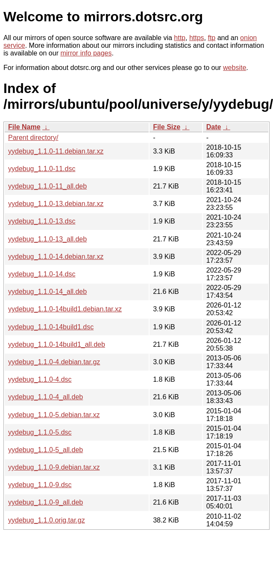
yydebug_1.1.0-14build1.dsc (51, 327)
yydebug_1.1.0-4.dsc (40, 379)
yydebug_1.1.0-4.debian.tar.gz (54, 362)
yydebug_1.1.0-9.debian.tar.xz (54, 467)
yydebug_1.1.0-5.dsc (40, 432)
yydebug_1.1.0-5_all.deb (45, 449)
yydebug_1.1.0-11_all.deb (47, 186)
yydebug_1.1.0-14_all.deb (47, 291)
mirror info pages (86, 53)
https (196, 37)
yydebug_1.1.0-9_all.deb (45, 502)
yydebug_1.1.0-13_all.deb (47, 239)
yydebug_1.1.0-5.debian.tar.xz (54, 414)
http (179, 37)
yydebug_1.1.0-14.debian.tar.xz (55, 256)
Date (213, 127)
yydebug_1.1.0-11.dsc (41, 168)
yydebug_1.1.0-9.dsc (40, 484)
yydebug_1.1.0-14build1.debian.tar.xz (65, 309)
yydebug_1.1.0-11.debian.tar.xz (55, 151)
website (234, 67)
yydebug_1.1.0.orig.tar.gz (46, 520)
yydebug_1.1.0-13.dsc (41, 221)
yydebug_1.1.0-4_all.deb (45, 397)
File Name (24, 127)
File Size (166, 127)
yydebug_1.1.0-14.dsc (41, 274)
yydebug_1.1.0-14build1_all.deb (56, 344)
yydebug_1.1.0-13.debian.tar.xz (55, 203)
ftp (211, 37)
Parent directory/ (33, 137)
